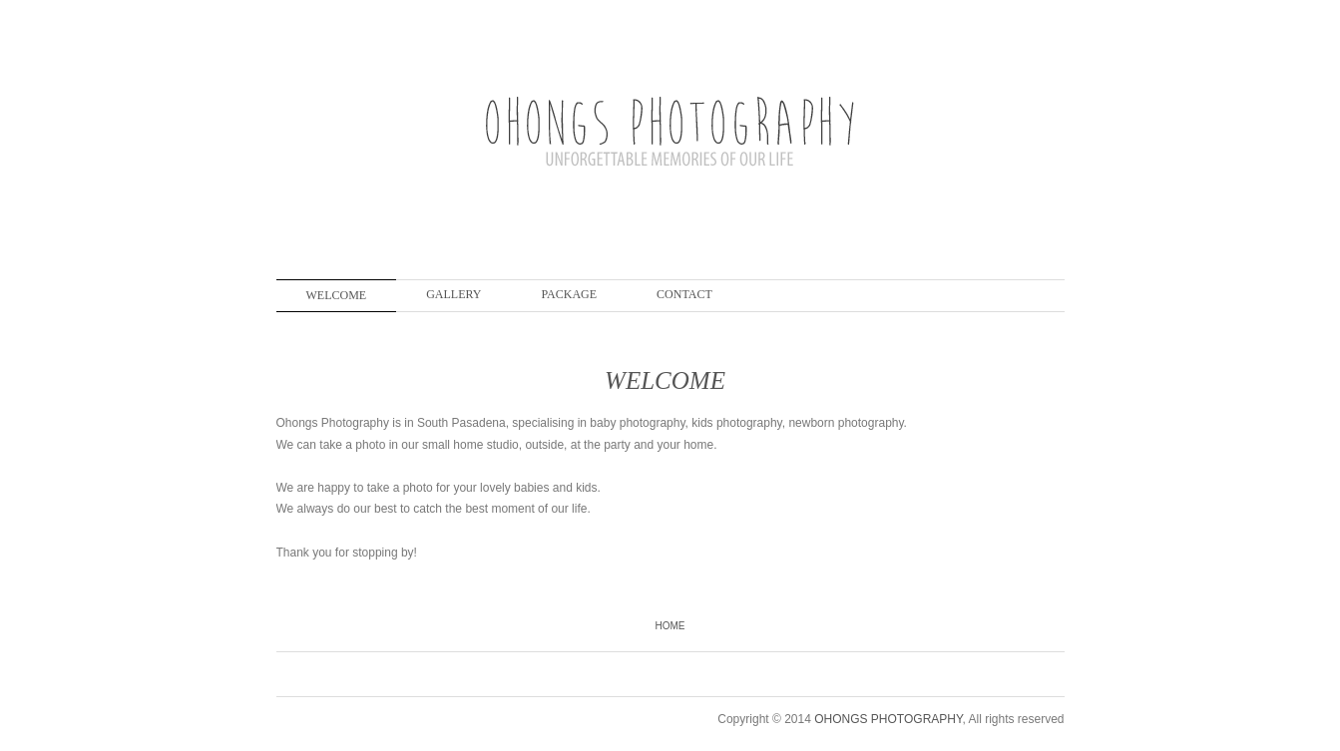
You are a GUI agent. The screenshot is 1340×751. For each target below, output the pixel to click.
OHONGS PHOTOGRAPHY (888, 719)
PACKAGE (570, 294)
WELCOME (336, 295)
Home (670, 625)
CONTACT (684, 294)
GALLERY (453, 294)
